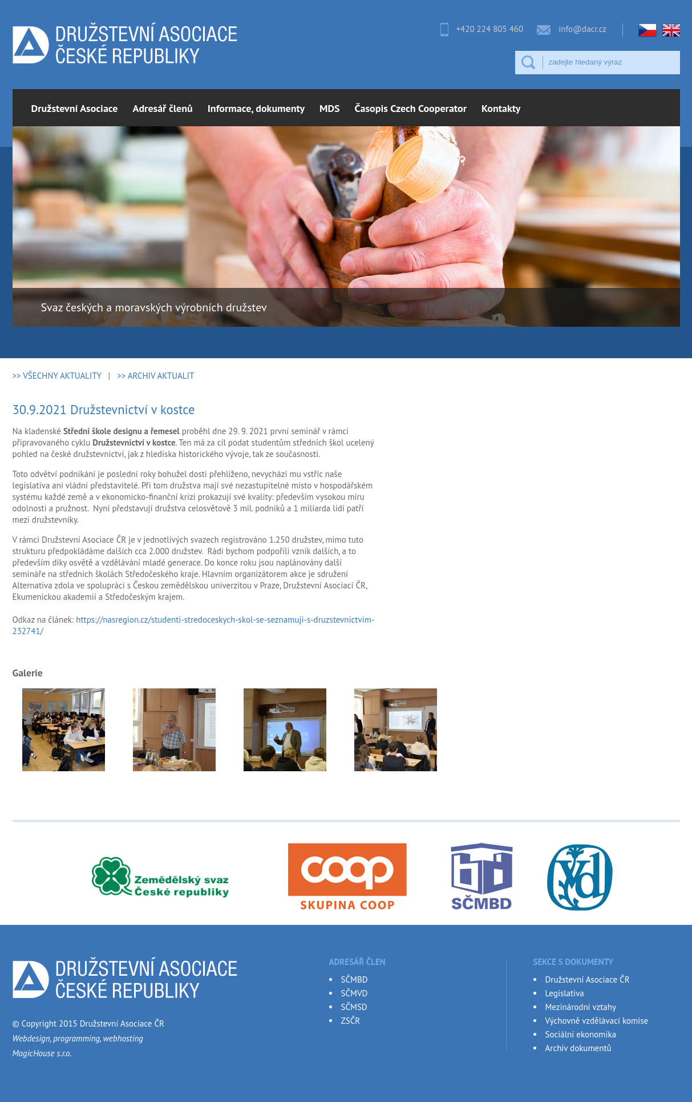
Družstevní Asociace (74, 108)
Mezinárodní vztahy (580, 1006)
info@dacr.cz (582, 28)
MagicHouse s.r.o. (42, 1053)
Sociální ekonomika (581, 1034)
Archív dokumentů (578, 1048)
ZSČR (351, 1020)
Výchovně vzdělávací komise (597, 1020)
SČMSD (354, 1006)
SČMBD (354, 979)
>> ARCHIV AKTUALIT (155, 375)
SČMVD (354, 993)
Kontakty (500, 108)
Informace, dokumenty (256, 108)
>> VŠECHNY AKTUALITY (57, 375)
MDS (329, 108)
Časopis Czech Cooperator (411, 108)
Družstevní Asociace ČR (587, 979)
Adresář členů (163, 108)
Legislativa (564, 993)
